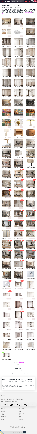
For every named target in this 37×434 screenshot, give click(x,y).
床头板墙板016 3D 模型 (29, 46)
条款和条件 (21, 419)
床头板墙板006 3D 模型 (5, 86)
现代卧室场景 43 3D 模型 (5, 177)
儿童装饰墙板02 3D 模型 (5, 288)
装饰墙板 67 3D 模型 (5, 319)
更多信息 (18, 432)
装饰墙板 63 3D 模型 (17, 329)
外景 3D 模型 (29, 370)
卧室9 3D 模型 (16, 197)
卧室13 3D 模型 (16, 177)
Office (3, 13)
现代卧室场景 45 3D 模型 (5, 167)
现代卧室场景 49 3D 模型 (18, 147)
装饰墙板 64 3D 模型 (5, 329)
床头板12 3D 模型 (16, 207)
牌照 (20, 414)
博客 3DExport (3, 419)
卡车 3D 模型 (22, 373)
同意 (24, 432)
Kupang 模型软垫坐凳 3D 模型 (30, 167)
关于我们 (3, 395)
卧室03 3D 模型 (4, 258)
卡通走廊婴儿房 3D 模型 (5, 127)
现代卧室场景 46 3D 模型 (30, 157)
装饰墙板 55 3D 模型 (5, 359)
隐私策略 (20, 417)
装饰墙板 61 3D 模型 (5, 339)
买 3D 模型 (3, 408)
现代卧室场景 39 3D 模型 (5, 207)
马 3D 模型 (24, 370)
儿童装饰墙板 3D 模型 (29, 278)
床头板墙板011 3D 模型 (17, 66)
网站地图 (23, 427)
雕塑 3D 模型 (7, 370)
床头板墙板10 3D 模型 (29, 66)
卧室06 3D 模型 (4, 248)
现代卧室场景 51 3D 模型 (29, 36)
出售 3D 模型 (3, 416)
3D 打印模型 (3, 411)
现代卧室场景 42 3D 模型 (30, 177)
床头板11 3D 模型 (16, 268)
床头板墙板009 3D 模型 (5, 76)
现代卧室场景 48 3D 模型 (30, 147)
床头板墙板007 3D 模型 (29, 76)
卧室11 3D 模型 (28, 187)
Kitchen (30, 12)
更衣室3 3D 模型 (4, 228)
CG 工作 (2, 421)
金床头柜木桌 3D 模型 (17, 137)
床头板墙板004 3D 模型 (29, 86)
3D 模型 (2, 409)
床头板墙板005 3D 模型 (17, 86)
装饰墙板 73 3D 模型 (5, 298)
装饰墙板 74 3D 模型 (29, 288)
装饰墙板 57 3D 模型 (17, 349)
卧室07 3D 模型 (28, 238)
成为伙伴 (2, 417)
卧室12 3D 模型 (16, 187)
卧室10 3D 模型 (4, 197)
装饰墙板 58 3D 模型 (5, 349)
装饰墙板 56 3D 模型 (29, 349)
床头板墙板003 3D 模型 (5, 96)
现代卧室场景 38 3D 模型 (30, 207)
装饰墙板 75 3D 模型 (17, 288)
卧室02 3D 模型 (16, 258)
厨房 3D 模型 (19, 370)
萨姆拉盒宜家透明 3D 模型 (18, 36)
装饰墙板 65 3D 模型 (29, 319)
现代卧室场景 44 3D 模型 (18, 167)
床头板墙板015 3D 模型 (5, 56)
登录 (32, 1)
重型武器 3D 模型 (16, 373)
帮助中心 (20, 411)
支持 (20, 409)
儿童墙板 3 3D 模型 (5, 36)
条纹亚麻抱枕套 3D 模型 (5, 238)
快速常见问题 (21, 413)
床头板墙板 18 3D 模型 (5, 46)
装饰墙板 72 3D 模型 (17, 298)
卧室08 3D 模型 (16, 238)
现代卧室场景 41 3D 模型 (5, 187)
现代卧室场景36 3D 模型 (5, 268)
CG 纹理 (2, 414)
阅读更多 (5, 388)
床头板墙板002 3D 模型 (17, 96)
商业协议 (20, 416)
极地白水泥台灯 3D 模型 (29, 127)
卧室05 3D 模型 (16, 248)
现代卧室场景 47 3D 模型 (5, 157)
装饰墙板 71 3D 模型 (29, 298)
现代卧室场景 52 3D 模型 (5, 106)
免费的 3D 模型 (3, 413)
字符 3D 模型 (13, 370)
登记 (35, 1)
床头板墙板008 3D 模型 (17, 76)
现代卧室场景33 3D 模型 (17, 278)
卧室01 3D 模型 (28, 258)
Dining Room (26, 12)
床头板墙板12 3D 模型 (5, 66)
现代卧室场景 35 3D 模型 (30, 268)
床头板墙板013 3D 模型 (29, 56)
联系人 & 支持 (22, 408)
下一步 (21, 362)
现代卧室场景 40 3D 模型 (30, 197)
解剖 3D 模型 (27, 373)
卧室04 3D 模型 (28, 248)
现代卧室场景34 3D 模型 (5, 278)
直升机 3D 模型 (9, 373)
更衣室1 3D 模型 (28, 228)
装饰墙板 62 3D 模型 (29, 329)
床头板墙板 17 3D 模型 (17, 46)
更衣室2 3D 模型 (16, 228)
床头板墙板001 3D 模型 (29, 96)
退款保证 (20, 421)
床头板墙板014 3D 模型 (17, 56)
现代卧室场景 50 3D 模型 (30, 106)
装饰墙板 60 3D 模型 (17, 339)
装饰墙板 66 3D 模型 (17, 319)
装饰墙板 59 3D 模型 (29, 339)
